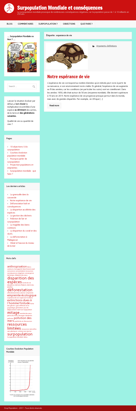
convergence (29, 273)
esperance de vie (13, 298)
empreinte (29, 293)
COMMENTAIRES (25, 24)
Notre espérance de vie (21, 200)
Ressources (28, 321)
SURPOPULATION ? (48, 24)
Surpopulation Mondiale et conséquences (59, 7)
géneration (19, 308)
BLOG (9, 24)
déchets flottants (21, 285)
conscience (11, 271)
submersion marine (24, 331)
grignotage (11, 308)
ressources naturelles (29, 329)
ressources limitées (17, 326)
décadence (11, 285)
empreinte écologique (21, 295)
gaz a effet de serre (22, 305)
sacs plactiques (12, 331)
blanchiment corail (29, 269)
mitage (13, 312)
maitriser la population (24, 310)
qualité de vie (19, 321)
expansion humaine (26, 298)
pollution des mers (19, 319)
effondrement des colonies (16, 293)
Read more (54, 105)
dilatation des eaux (21, 275)
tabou (25, 337)
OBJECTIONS (69, 24)
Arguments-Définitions (106, 46)
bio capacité (18, 269)
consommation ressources (24, 271)
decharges (10, 275)
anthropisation (17, 266)
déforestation (19, 290)
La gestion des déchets (21, 215)
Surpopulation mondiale (15, 337)
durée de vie (26, 283)
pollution (10, 318)
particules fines (12, 315)
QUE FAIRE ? (86, 24)
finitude (24, 303)
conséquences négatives (15, 273)
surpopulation (20, 334)
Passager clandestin (25, 315)
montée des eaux (26, 313)
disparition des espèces (20, 280)
